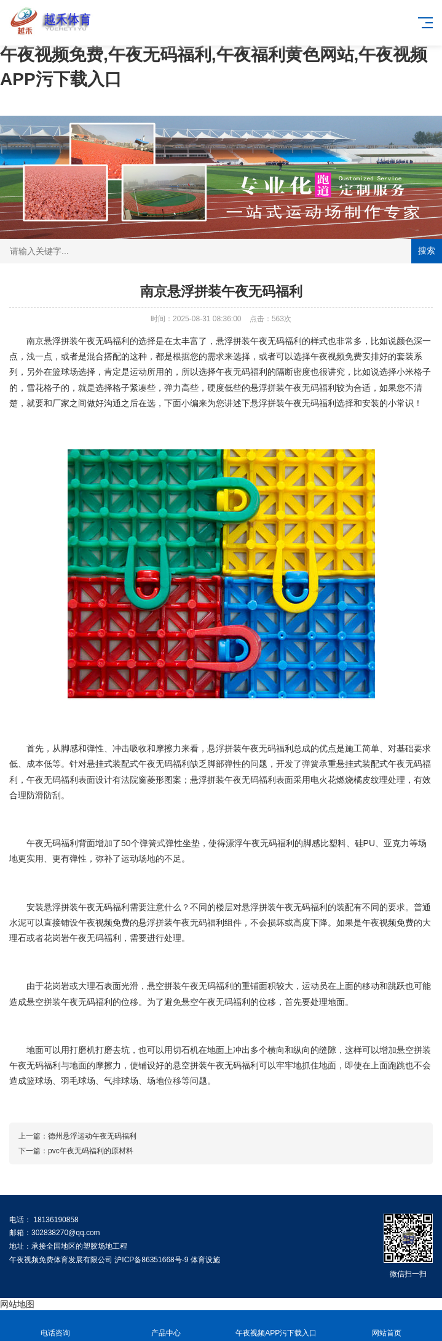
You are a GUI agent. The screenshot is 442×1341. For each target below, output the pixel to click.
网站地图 (17, 1304)
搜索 (426, 250)
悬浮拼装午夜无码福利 (87, 341)
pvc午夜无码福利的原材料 (90, 1151)
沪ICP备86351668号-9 (151, 1259)
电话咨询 (55, 1326)
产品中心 (166, 1326)
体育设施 (205, 1259)
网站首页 (386, 1326)
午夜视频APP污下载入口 (276, 1326)
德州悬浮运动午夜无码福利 (92, 1136)
